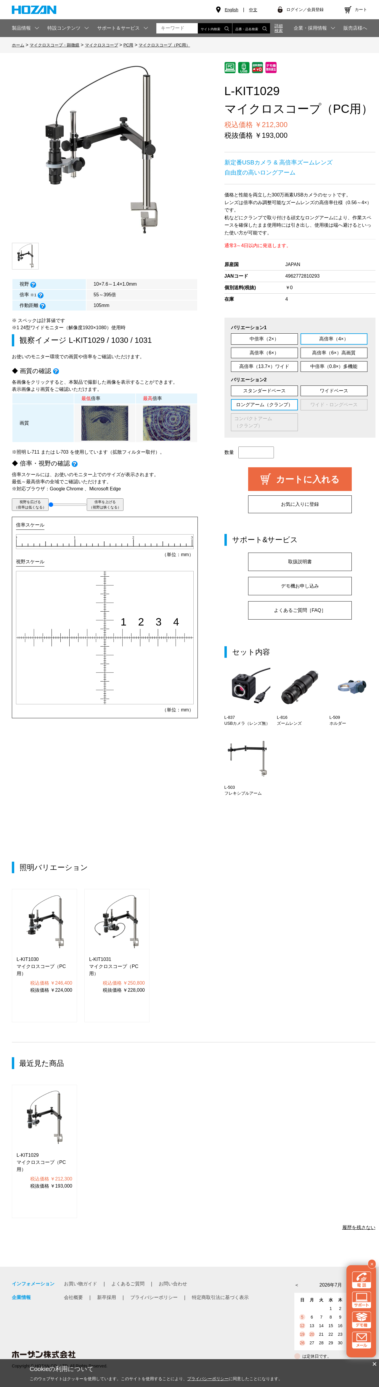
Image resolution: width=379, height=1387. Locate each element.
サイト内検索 (215, 28)
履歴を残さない (358, 1227)
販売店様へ (355, 28)
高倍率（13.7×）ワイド (264, 366)
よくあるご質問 (127, 1283)
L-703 (62, 452)
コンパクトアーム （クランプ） (262, 422)
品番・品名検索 (251, 28)
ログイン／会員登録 (305, 9)
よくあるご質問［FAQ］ (300, 610)
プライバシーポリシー (154, 1297)
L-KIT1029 (87, 340)
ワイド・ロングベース (334, 404)
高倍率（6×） (264, 352)
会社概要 (73, 1297)
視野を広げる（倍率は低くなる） (30, 504)
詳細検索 (278, 28)
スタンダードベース (264, 390)
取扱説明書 (300, 561)
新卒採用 (106, 1297)
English (231, 9)
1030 (119, 340)
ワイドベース (334, 390)
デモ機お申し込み (300, 585)
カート (361, 9)
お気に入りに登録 (300, 504)
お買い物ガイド (80, 1283)
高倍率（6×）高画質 (333, 352)
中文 (253, 9)
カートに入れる (308, 479)
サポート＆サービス (118, 28)
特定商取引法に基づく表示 (220, 1297)
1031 (143, 340)
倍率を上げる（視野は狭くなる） (105, 504)
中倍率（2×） (264, 338)
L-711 (33, 452)
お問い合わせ (173, 1283)
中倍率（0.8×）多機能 (334, 366)
